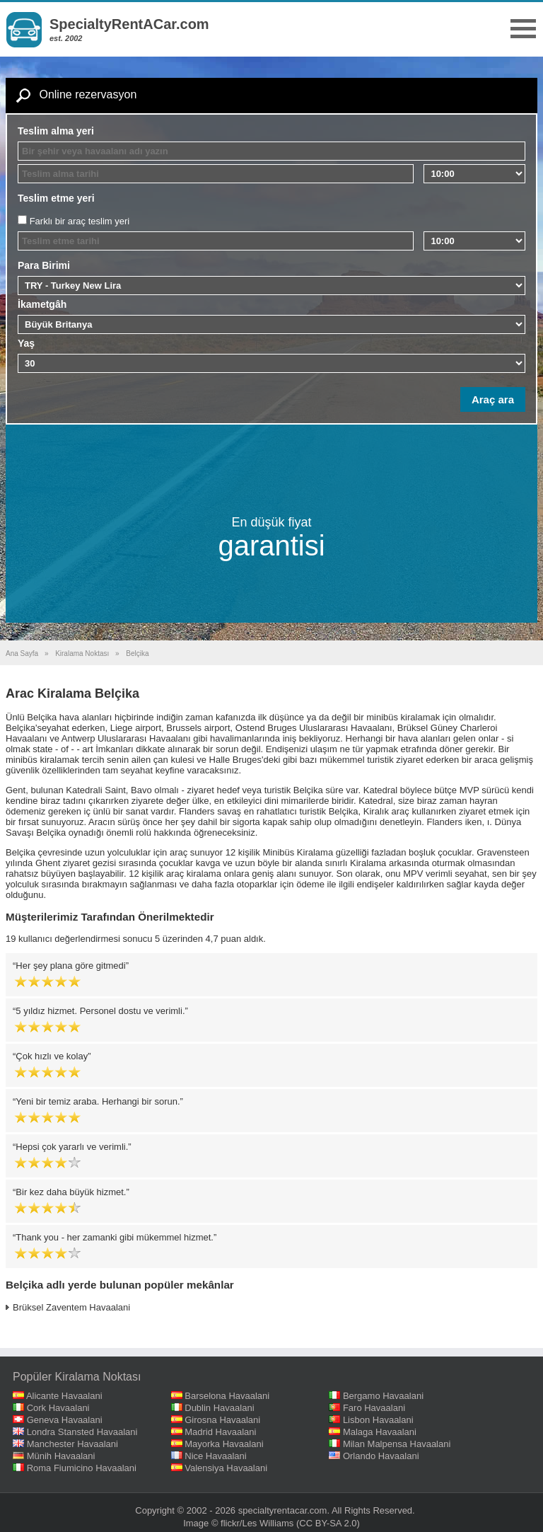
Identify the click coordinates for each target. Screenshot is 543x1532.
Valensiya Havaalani (226, 1468)
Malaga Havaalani (379, 1432)
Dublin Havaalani (219, 1408)
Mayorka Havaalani (224, 1444)
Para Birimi (44, 265)
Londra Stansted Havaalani (82, 1432)
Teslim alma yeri (56, 131)
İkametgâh (42, 304)
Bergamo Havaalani (383, 1395)
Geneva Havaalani (65, 1420)
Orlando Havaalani (381, 1456)
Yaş (26, 343)
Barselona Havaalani (227, 1395)
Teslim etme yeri (56, 198)
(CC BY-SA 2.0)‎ (328, 1523)
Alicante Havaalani (64, 1395)
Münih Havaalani (61, 1456)
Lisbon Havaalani (378, 1420)
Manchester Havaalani (72, 1444)
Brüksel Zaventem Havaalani (71, 1307)
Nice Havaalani (215, 1456)
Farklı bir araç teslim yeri (80, 221)
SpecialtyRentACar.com (129, 24)
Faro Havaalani (374, 1408)
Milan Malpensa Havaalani (396, 1444)
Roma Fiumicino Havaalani (81, 1468)
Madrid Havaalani (220, 1432)
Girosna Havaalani (222, 1420)
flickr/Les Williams (257, 1523)
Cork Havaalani (58, 1408)
